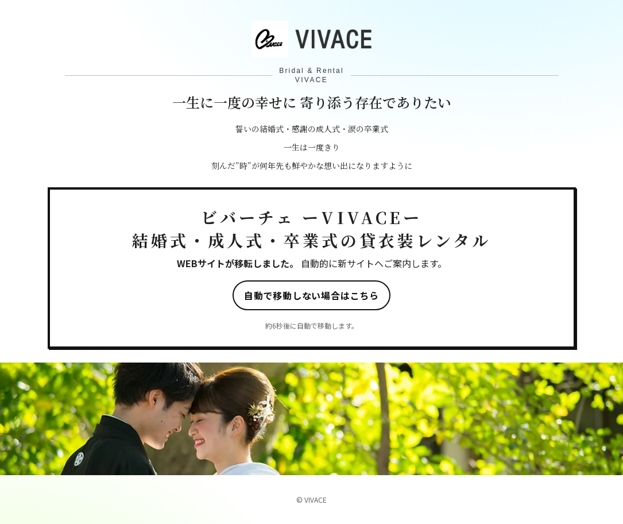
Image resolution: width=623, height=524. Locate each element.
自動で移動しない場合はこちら (311, 295)
